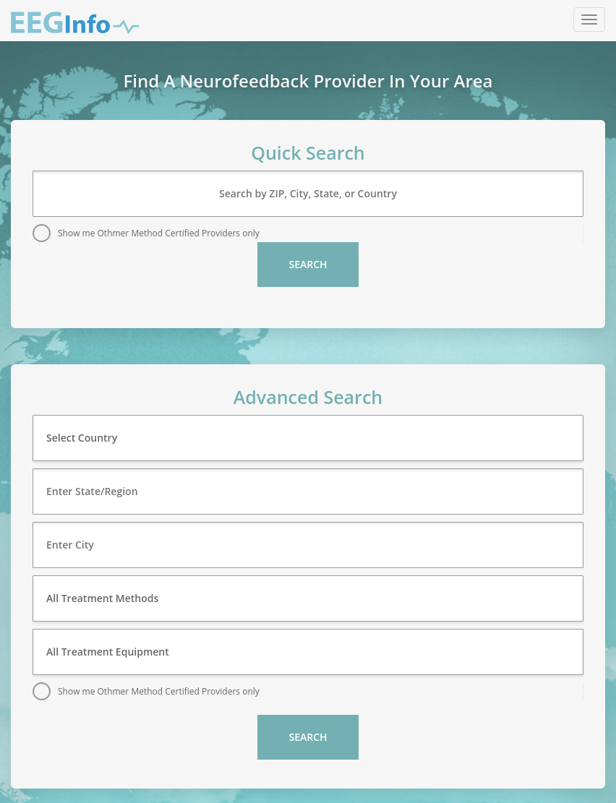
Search (307, 264)
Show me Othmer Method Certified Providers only (159, 233)
